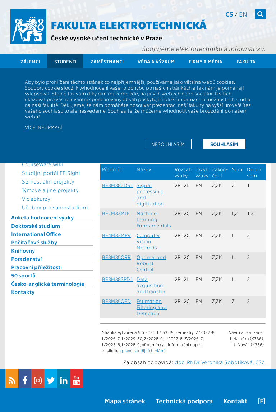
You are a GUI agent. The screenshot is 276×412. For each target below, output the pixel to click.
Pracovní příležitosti (36, 267)
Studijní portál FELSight (51, 172)
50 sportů (23, 275)
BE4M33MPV (116, 235)
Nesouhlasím (168, 144)
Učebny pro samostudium (55, 207)
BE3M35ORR (116, 257)
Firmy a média (205, 61)
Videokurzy (36, 198)
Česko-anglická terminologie (47, 283)
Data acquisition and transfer (151, 285)
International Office (36, 234)
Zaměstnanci (107, 61)
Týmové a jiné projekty (50, 190)
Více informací (43, 127)
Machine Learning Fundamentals (154, 219)
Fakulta (246, 61)
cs (229, 14)
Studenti (65, 61)
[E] (261, 400)
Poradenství (26, 258)
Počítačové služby (34, 242)
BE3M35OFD (116, 301)
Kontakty (22, 292)
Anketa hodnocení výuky (42, 217)
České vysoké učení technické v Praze (106, 37)
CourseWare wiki (42, 164)
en (243, 14)
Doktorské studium (35, 225)
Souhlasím (224, 144)
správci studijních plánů (143, 350)
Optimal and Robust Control (151, 263)
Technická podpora (184, 400)
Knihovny (23, 250)
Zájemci (30, 61)
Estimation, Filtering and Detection (152, 307)
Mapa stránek (125, 400)
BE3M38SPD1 (117, 279)
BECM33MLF (116, 213)
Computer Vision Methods (148, 241)
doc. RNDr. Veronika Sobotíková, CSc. (220, 362)
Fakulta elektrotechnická (129, 24)
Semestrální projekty (48, 181)
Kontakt (235, 400)
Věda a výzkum (156, 61)
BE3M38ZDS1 (117, 185)
